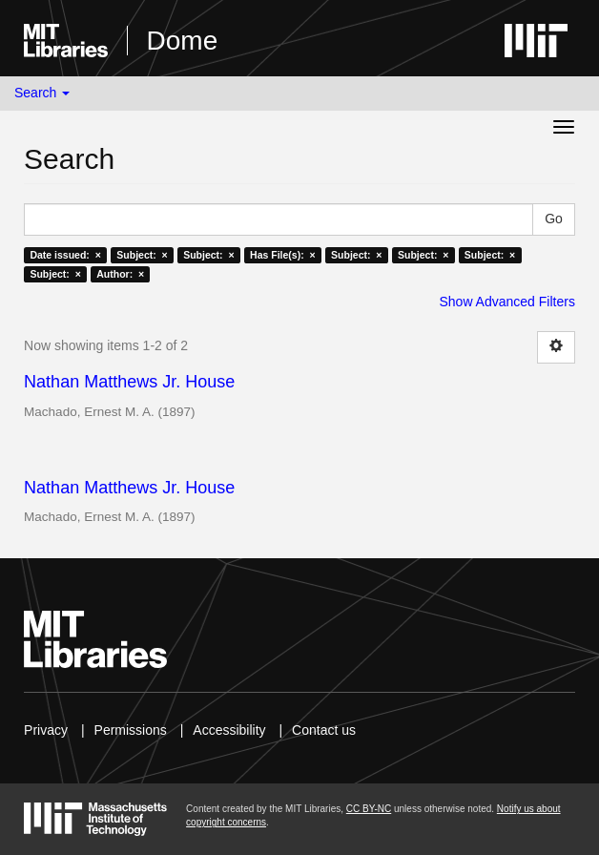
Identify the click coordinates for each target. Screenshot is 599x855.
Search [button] (42, 92)
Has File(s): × (283, 255)
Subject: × (141, 255)
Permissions (130, 730)
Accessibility (229, 730)
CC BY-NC (368, 808)
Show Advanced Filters (506, 301)
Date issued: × (65, 255)
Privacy (46, 730)
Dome (182, 40)
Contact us (324, 730)
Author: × (120, 274)
